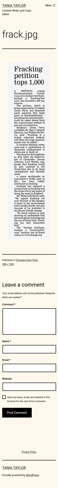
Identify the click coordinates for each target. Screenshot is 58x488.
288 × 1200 (8, 264)
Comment (9, 304)
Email (6, 360)
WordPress (32, 475)
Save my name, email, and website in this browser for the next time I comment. (28, 399)
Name (6, 341)
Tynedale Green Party (27, 260)
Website (7, 378)
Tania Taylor (14, 6)
